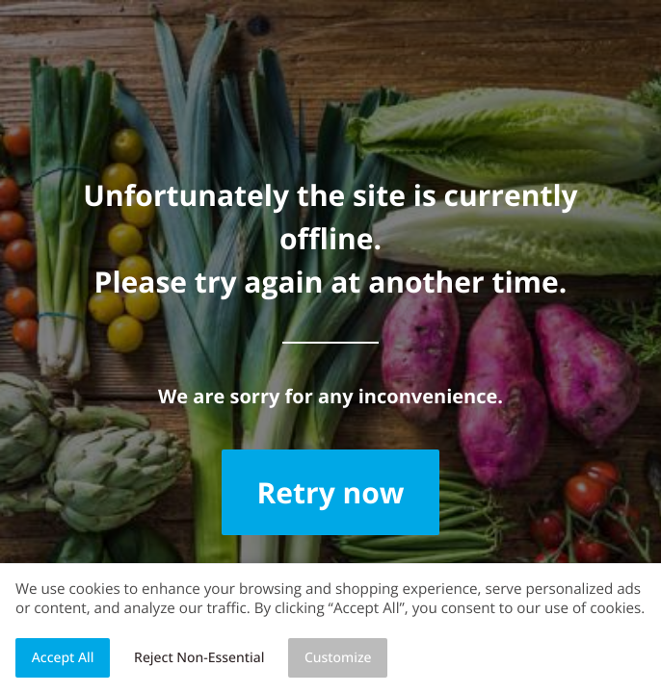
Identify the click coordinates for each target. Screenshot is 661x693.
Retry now (330, 492)
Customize (338, 658)
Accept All (63, 658)
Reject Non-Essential (199, 658)
